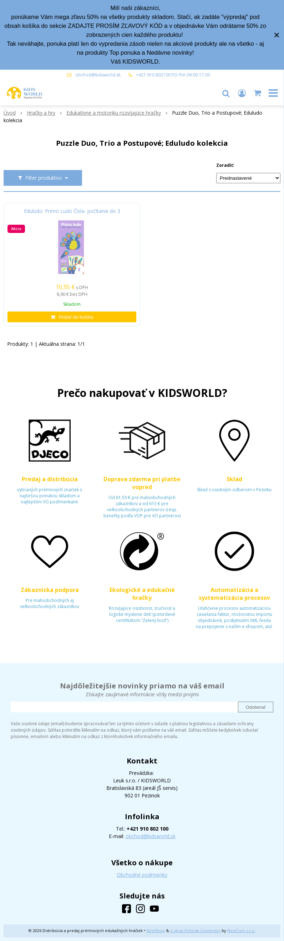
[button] (225, 93)
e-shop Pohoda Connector (195, 930)
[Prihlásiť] (242, 93)
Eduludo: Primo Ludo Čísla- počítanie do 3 (72, 211)
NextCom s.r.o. (241, 930)
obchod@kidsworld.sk (98, 75)
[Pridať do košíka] (71, 317)
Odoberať (255, 707)
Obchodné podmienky (142, 874)
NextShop (155, 930)
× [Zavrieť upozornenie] (277, 35)
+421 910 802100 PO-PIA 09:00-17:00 (173, 75)
